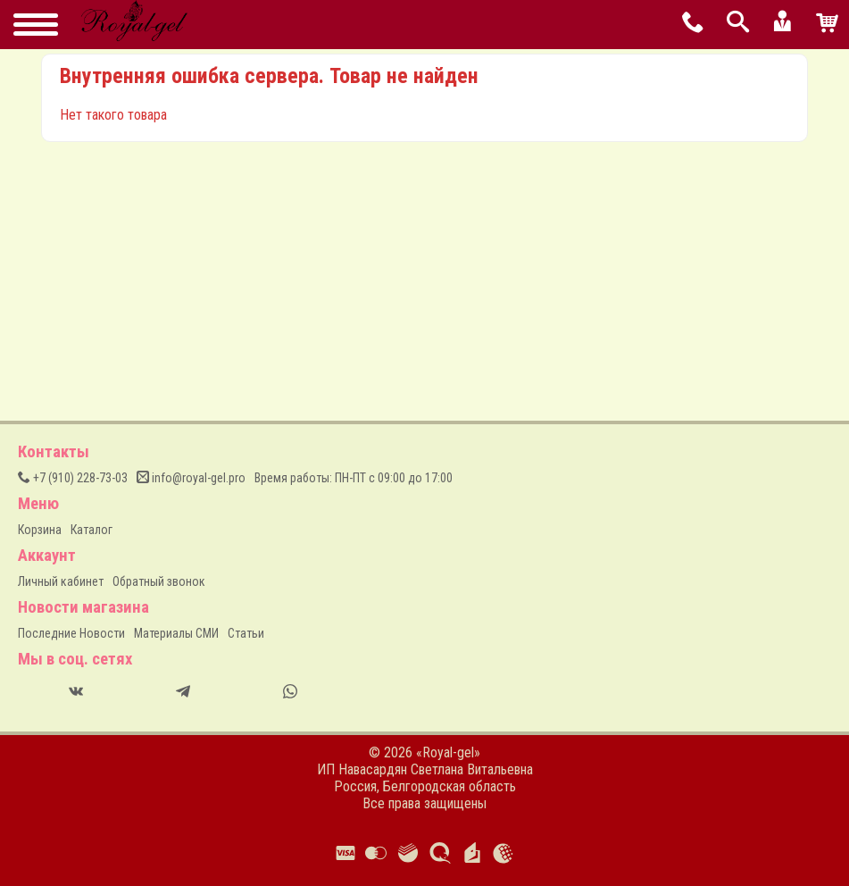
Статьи (246, 633)
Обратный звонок (158, 581)
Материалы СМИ (176, 633)
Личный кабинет (61, 581)
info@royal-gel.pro (191, 478)
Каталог (91, 529)
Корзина (40, 529)
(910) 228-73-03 (73, 478)
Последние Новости (71, 633)
